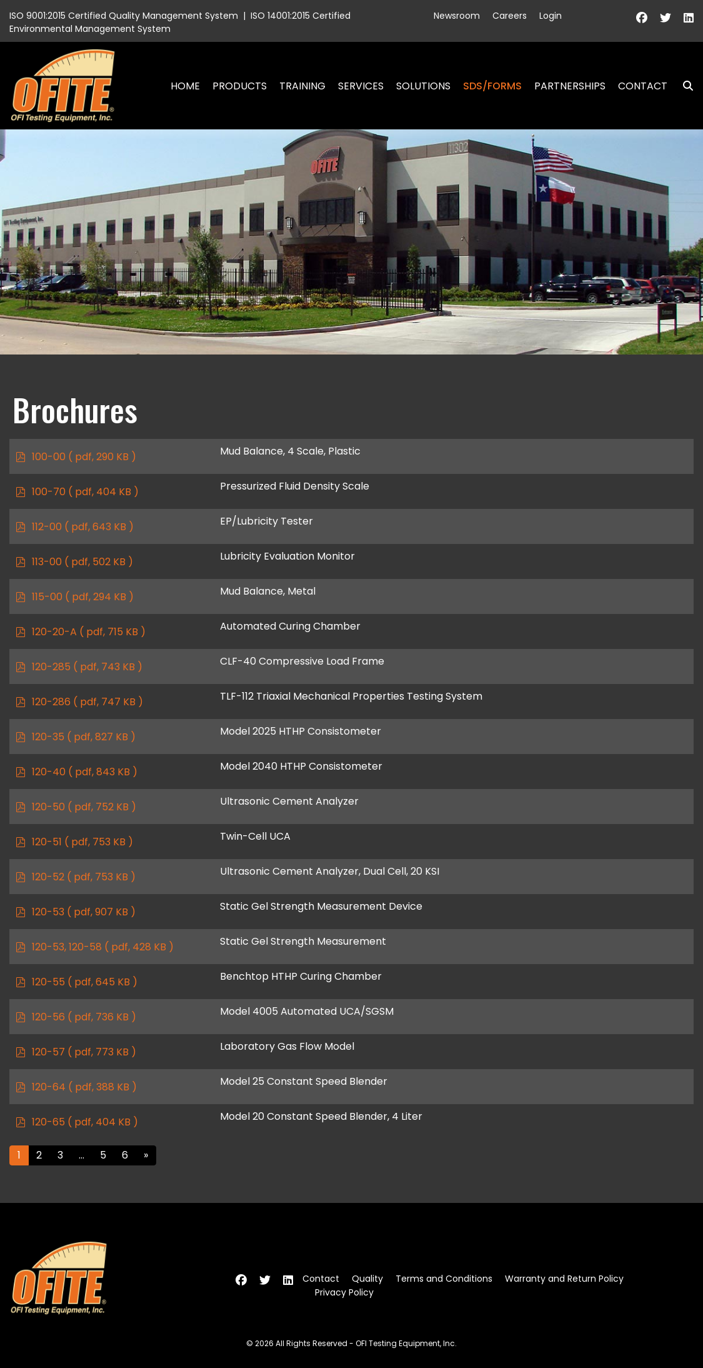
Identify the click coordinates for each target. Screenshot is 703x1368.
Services (361, 86)
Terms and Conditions (444, 1278)
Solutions (423, 86)
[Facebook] (641, 18)
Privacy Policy (344, 1292)
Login (550, 15)
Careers (509, 15)
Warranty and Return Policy (564, 1278)
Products (239, 86)
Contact (642, 86)
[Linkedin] (689, 18)
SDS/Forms (492, 86)
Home (185, 86)
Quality (367, 1278)
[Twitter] (665, 18)
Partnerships (570, 86)
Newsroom (457, 15)
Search (683, 86)
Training (302, 86)
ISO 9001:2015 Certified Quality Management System (123, 15)
